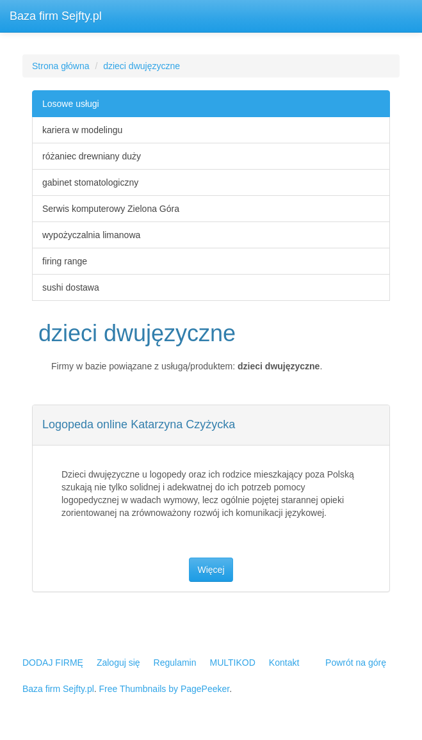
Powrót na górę (355, 662)
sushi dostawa (70, 287)
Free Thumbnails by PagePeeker (164, 689)
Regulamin (175, 662)
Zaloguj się (118, 662)
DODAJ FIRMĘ (52, 662)
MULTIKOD (233, 662)
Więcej (210, 570)
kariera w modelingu (82, 130)
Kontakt (284, 662)
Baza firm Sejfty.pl (56, 16)
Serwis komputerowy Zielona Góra (110, 209)
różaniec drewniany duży (91, 156)
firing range (64, 261)
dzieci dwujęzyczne (141, 66)
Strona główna (61, 66)
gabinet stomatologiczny (90, 182)
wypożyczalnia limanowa (91, 235)
